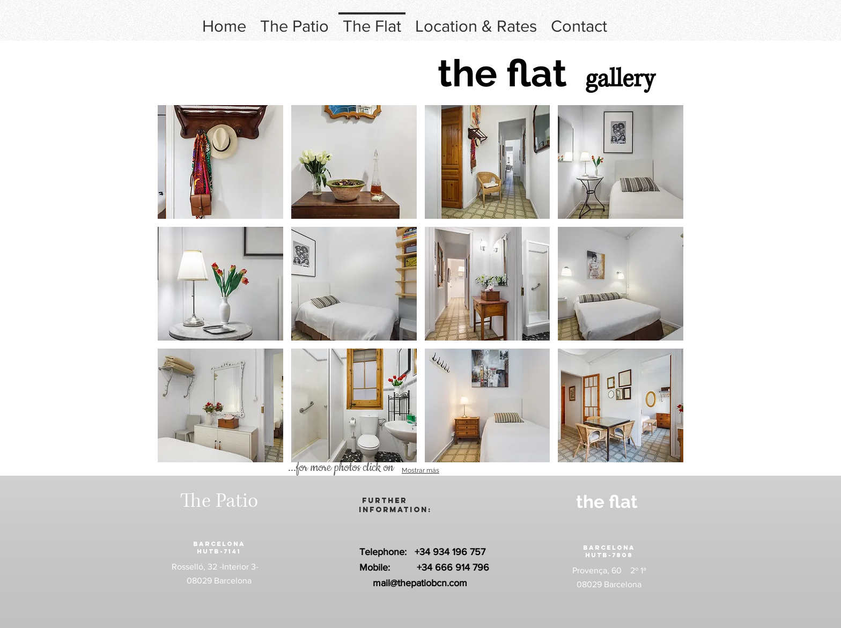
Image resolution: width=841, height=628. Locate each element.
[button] (220, 162)
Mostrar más (420, 470)
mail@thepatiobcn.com (420, 583)
